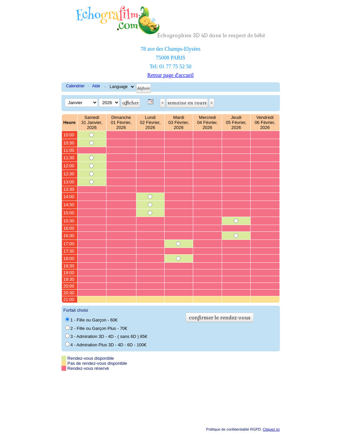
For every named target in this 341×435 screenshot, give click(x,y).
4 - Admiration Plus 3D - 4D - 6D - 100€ (105, 344)
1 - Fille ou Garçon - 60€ (91, 319)
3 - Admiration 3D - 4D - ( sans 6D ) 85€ (106, 336)
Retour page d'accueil (170, 75)
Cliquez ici (271, 429)
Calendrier (75, 86)
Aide (96, 86)
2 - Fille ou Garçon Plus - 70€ (96, 328)
